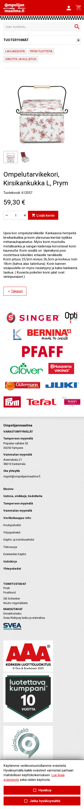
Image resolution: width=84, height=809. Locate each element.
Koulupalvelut (12, 525)
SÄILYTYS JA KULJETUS (20, 59)
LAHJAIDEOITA (15, 51)
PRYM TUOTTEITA (41, 51)
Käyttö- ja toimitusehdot (18, 539)
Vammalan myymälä (17, 510)
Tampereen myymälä (18, 503)
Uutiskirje (10, 561)
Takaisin (15, 291)
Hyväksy (41, 790)
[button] (69, 8)
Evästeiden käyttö (14, 554)
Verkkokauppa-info (17, 518)
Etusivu (8, 489)
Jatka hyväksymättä (42, 801)
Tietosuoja (10, 547)
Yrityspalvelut (11, 532)
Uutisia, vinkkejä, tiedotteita (22, 496)
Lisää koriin (43, 215)
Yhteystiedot (12, 568)
